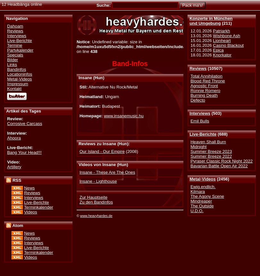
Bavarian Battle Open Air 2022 (218, 165)
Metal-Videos (202, 179)
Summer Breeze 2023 (211, 151)
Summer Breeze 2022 (211, 156)
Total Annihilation (206, 76)
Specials (15, 55)
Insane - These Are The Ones (107, 172)
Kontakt (14, 88)
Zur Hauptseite (93, 197)
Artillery (14, 166)
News (29, 188)
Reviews (197, 68)
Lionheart (222, 40)
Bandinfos (16, 69)
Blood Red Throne (207, 81)
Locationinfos (19, 74)
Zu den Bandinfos (96, 202)
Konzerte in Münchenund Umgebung (210, 21)
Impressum (17, 83)
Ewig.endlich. (202, 186)
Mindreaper (201, 201)
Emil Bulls (199, 121)
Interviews (199, 113)
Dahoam (15, 26)
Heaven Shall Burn (208, 141)
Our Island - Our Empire (102, 151)
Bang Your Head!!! (24, 152)
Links (12, 64)
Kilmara (197, 191)
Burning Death (204, 95)
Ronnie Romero (205, 90)
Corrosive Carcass (24, 123)
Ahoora (14, 138)
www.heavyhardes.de (96, 216)
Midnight (198, 146)
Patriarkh (221, 31)
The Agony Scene (207, 196)
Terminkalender (38, 207)
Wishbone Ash (226, 35)
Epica (218, 50)
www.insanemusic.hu (124, 115)
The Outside (202, 206)
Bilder (12, 59)
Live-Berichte (202, 134)
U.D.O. (197, 210)
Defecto (197, 100)
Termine (14, 45)
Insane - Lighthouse (98, 181)
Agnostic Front (204, 85)
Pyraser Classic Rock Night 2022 (221, 161)
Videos (30, 212)
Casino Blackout (228, 45)
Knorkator (222, 55)
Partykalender (20, 50)
